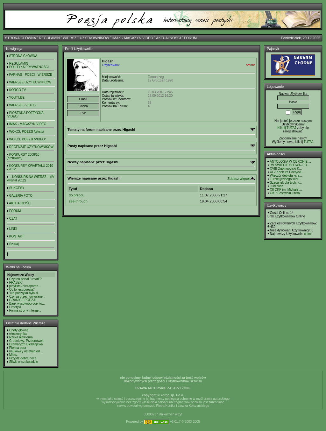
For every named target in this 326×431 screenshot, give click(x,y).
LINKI (13, 228)
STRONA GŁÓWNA (20, 38)
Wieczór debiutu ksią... (286, 175)
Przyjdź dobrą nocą (23, 358)
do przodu (76, 195)
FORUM (190, 38)
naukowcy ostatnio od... (26, 351)
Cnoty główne (19, 330)
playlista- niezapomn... (25, 286)
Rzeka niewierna (21, 337)
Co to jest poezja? (22, 289)
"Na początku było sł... (25, 293)
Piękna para (17, 348)
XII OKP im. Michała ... (286, 189)
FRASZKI (16, 282)
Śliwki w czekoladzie (23, 362)
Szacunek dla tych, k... (286, 182)
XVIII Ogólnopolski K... (286, 168)
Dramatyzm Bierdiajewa (26, 344)
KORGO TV (17, 90)
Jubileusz (276, 186)
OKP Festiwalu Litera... (286, 193)
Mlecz (13, 355)
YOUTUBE (17, 97)
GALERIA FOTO (20, 195)
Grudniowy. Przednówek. (26, 341)
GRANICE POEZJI (22, 300)
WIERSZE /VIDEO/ (22, 105)
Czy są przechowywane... (27, 296)
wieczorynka (18, 334)
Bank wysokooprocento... (27, 303)
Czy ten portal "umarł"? (25, 279)
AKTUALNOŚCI (168, 38)
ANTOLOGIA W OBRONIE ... (290, 161)
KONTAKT (16, 236)
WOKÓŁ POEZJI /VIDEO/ (27, 139)
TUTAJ (308, 142)
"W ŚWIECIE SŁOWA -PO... (290, 165)
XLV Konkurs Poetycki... (287, 172)
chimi (307, 234)
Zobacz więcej (238, 178)
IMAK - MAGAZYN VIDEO (132, 38)
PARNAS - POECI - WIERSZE (30, 74)
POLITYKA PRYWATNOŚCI (29, 67)
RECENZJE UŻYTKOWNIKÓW (31, 147)
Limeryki (15, 307)
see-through (78, 201)
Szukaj (14, 244)
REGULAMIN (49, 38)
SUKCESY (17, 188)
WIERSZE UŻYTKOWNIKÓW (86, 38)
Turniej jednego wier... (285, 179)
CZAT (13, 218)
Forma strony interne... (25, 310)
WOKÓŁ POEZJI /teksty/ (26, 131)
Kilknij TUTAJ (286, 128)
